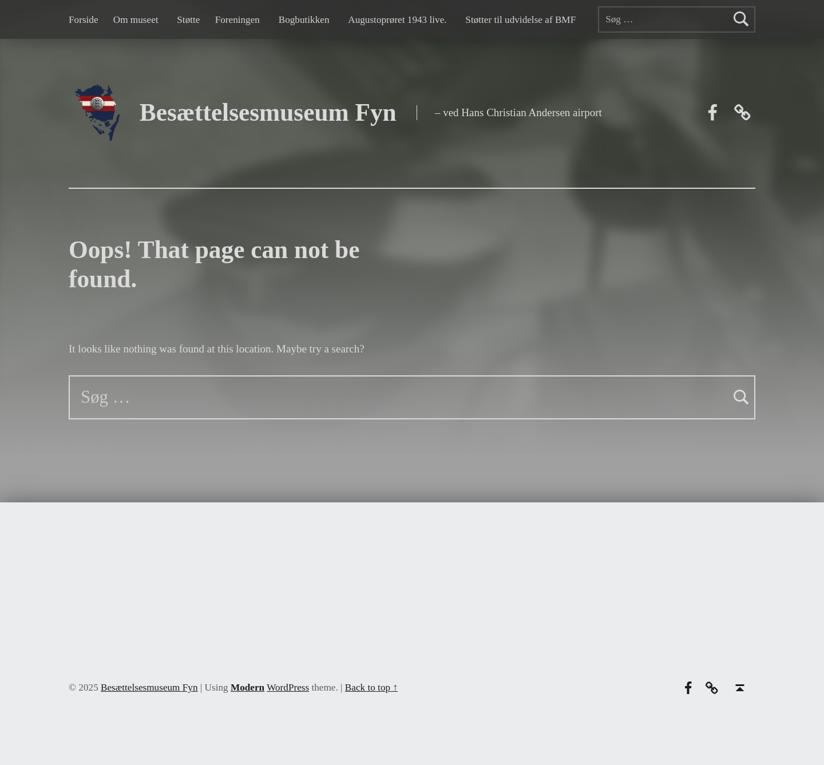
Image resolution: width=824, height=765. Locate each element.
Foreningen (237, 19)
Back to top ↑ (371, 687)
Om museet (136, 19)
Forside (83, 19)
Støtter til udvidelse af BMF (520, 19)
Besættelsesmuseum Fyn (268, 112)
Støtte (188, 19)
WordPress (288, 687)
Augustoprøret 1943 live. (397, 19)
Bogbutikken (304, 19)
